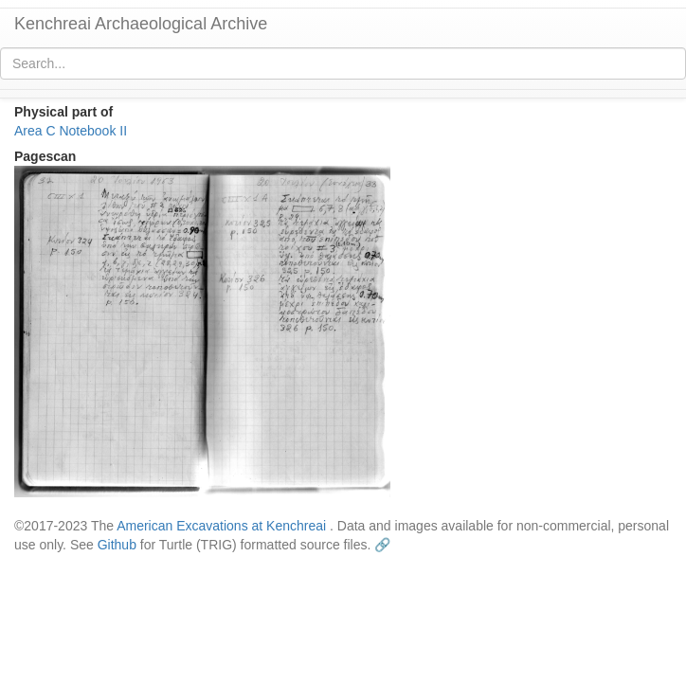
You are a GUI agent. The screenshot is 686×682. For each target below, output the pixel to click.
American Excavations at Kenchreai (221, 525)
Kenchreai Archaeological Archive (140, 23)
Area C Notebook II (70, 130)
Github (117, 544)
